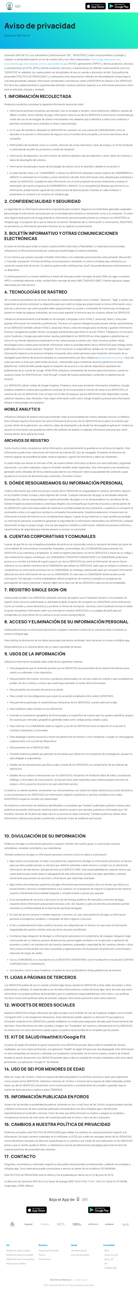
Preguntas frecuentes (49, 1250)
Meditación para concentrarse (20, 1259)
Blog (106, 1250)
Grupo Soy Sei (111, 1255)
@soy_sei (108, 1259)
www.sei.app (98, 59)
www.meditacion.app (65, 63)
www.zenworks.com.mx (39, 63)
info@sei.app (110, 1268)
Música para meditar (16, 1263)
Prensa (42, 1255)
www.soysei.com (115, 59)
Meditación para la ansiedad (19, 1255)
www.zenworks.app (14, 63)
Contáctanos (45, 1259)
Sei (9, 6)
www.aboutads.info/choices (112, 357)
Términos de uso (79, 1250)
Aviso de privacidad (80, 1255)
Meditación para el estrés (18, 1250)
